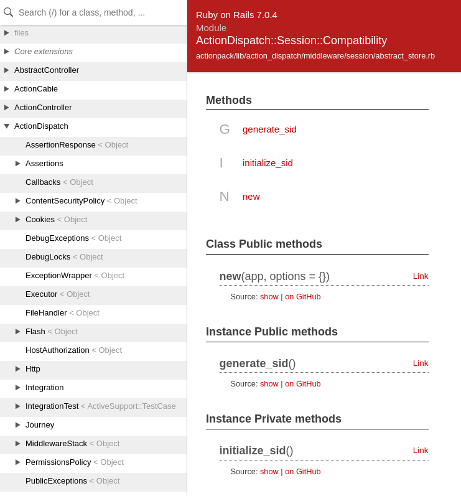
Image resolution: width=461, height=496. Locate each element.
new (251, 196)
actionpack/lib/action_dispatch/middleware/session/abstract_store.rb (315, 55)
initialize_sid (268, 162)
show (269, 296)
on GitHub (302, 296)
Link (421, 276)
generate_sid (270, 129)
